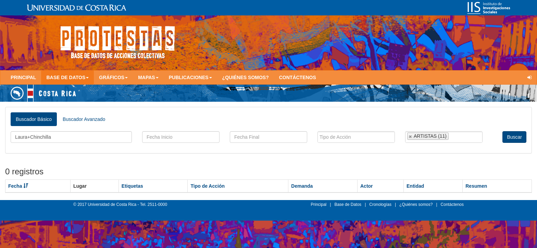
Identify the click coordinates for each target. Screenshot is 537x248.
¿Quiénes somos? (245, 77)
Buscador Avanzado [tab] (84, 119)
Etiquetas (132, 186)
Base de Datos (347, 204)
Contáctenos (297, 77)
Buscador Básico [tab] (34, 119)
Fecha (18, 186)
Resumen (476, 186)
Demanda (302, 186)
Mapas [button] (148, 77)
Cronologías (380, 204)
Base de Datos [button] (67, 77)
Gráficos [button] (113, 77)
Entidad (415, 186)
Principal (23, 77)
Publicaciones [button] (190, 77)
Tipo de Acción (207, 186)
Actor (366, 186)
